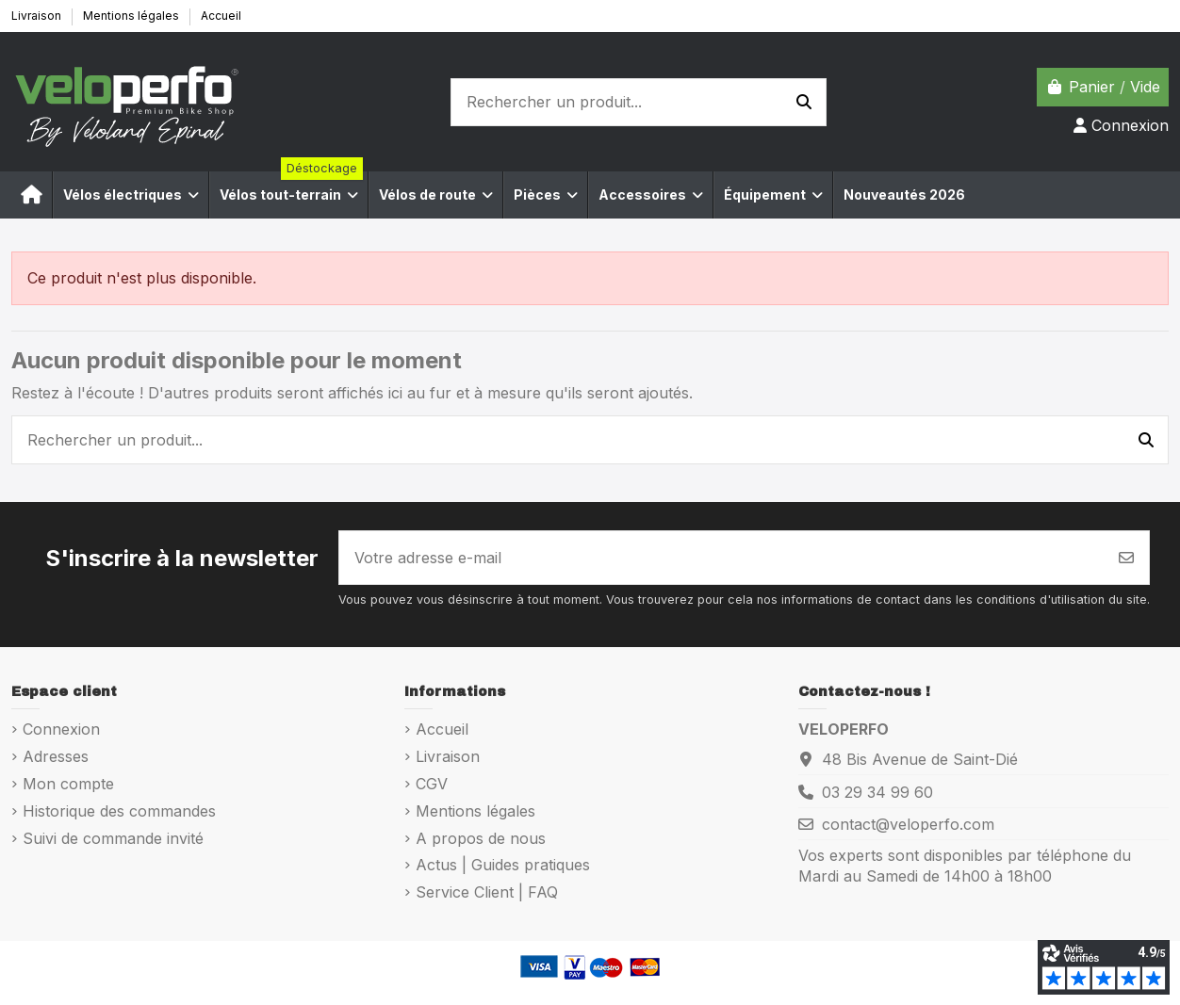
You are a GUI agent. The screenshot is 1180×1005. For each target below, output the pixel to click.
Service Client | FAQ (487, 892)
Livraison (37, 15)
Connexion (61, 729)
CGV (432, 783)
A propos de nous (481, 838)
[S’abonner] (1126, 557)
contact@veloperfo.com (908, 824)
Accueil (221, 15)
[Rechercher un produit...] (804, 102)
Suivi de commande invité (113, 838)
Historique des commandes (119, 811)
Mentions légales (132, 15)
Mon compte (68, 783)
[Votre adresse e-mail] (722, 557)
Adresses (56, 756)
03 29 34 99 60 (877, 792)
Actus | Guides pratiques (503, 864)
